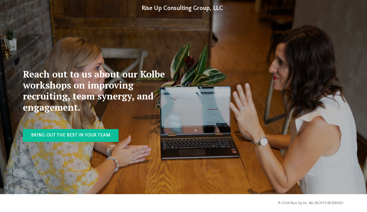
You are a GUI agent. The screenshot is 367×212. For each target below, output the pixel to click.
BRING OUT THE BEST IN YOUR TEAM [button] (70, 135)
